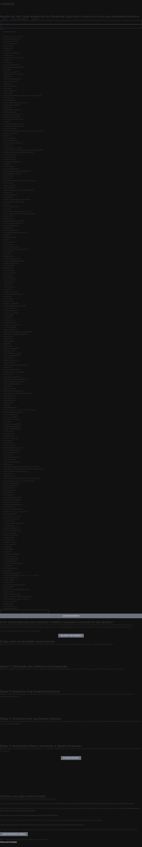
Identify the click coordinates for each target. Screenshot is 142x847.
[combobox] (24, 29)
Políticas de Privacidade (8, 842)
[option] (26, 32)
